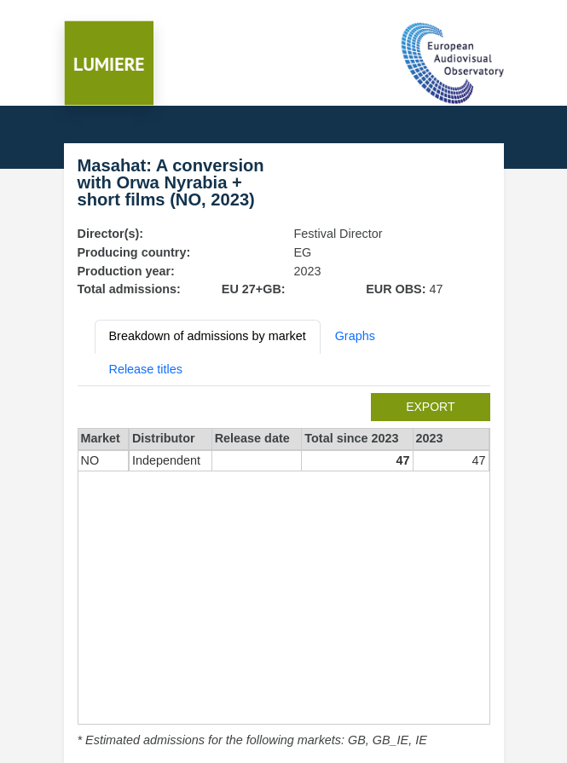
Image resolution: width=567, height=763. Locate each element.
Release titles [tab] (145, 369)
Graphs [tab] (355, 336)
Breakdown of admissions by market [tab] (207, 336)
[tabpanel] (284, 571)
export (430, 406)
